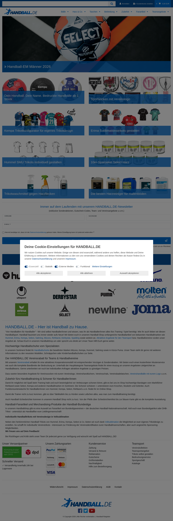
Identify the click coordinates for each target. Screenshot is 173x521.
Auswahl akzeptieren (129, 273)
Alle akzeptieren (43, 273)
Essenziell (33, 266)
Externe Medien (66, 266)
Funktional (85, 266)
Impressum (71, 259)
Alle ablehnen (86, 273)
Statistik (49, 266)
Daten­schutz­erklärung (42, 259)
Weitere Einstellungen (102, 266)
